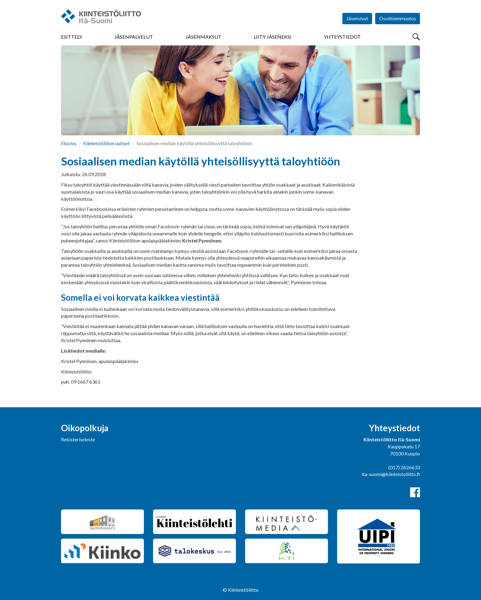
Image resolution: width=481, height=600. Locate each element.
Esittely (71, 37)
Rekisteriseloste (78, 439)
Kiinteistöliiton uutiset (106, 143)
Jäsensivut (357, 18)
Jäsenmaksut (203, 37)
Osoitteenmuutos (397, 18)
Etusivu (68, 143)
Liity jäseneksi (272, 37)
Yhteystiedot (342, 37)
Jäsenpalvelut (133, 37)
